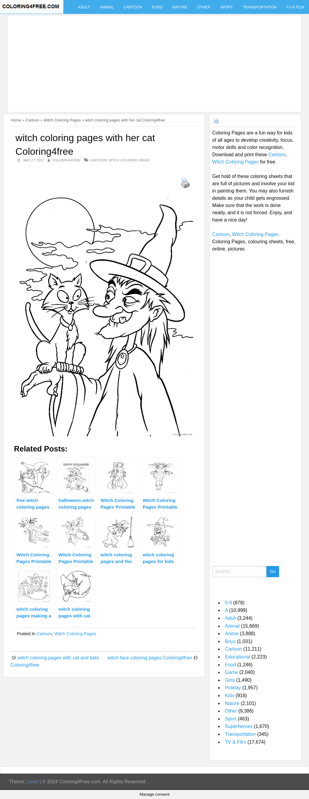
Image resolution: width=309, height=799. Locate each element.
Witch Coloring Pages (62, 120)
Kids (229, 695)
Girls (230, 680)
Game (231, 672)
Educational (237, 656)
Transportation (260, 7)
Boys (230, 641)
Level (32, 781)
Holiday (233, 687)
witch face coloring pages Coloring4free (149, 657)
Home (16, 120)
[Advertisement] (153, 60)
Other (203, 7)
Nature (179, 7)
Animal (107, 7)
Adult (84, 7)
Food (157, 7)
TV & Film (235, 742)
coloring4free (66, 160)
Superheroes (239, 726)
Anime (231, 633)
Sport (226, 7)
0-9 (228, 602)
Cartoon (132, 7)
